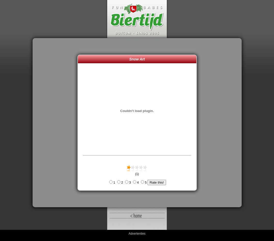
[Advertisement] (56, 122)
